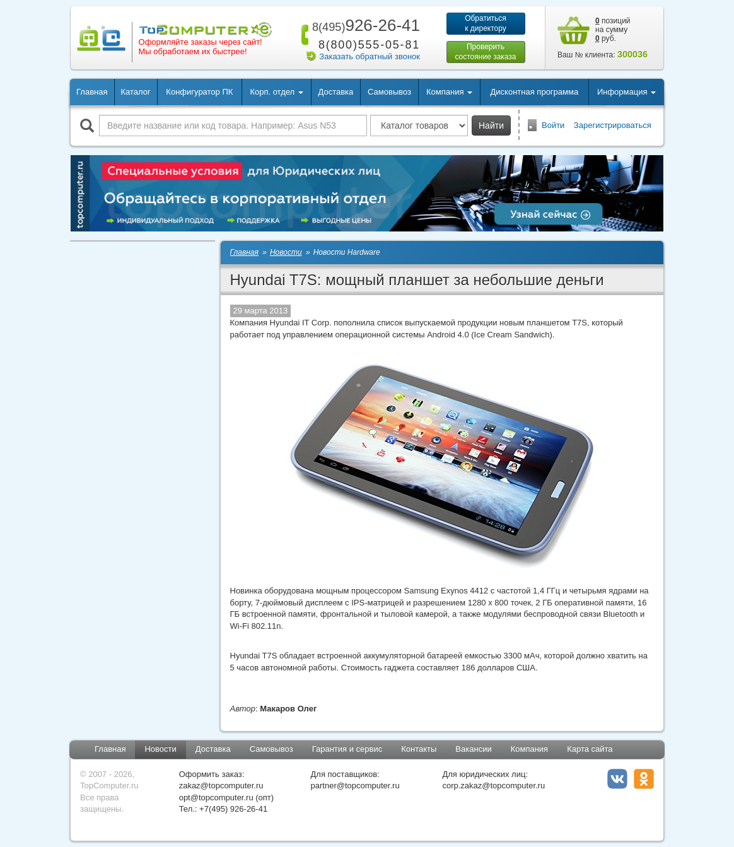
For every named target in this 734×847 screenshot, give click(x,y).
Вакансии (473, 749)
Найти (491, 125)
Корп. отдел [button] (276, 91)
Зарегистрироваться (612, 125)
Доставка (335, 91)
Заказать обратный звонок (369, 56)
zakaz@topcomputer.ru (221, 785)
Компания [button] (449, 91)
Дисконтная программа (535, 91)
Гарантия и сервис (347, 749)
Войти (553, 125)
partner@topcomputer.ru (355, 785)
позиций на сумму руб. (613, 29)
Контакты (418, 749)
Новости (160, 749)
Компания (530, 749)
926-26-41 (364, 25)
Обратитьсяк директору (485, 23)
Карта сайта (589, 749)
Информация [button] (626, 91)
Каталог (135, 91)
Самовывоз (389, 91)
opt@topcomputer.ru (216, 797)
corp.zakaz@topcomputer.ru (493, 785)
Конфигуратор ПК (199, 91)
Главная (91, 91)
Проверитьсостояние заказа (485, 51)
